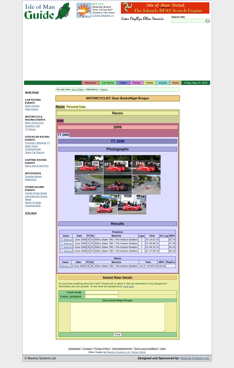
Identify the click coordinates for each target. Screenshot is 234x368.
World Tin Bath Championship (33, 204)
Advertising (74, 354)
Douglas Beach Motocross (33, 178)
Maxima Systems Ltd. (195, 364)
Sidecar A (65, 265)
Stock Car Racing (34, 152)
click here (129, 286)
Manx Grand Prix (34, 122)
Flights (123, 82)
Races (104, 89)
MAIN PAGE (32, 92)
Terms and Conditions (146, 354)
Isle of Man (78, 89)
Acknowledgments (122, 354)
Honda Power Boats (36, 193)
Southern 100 (32, 126)
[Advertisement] (117, 52)
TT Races (30, 129)
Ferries (136, 82)
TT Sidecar (66, 239)
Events (163, 82)
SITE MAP (31, 213)
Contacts (87, 354)
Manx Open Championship (33, 148)
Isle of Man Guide (39, 11)
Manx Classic (32, 105)
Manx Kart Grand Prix (37, 166)
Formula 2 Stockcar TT (37, 142)
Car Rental (108, 82)
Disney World (138, 357)
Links (163, 354)
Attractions (90, 82)
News (176, 82)
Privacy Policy (102, 354)
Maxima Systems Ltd (118, 357)
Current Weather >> (103, 15)
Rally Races (31, 109)
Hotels (149, 82)
